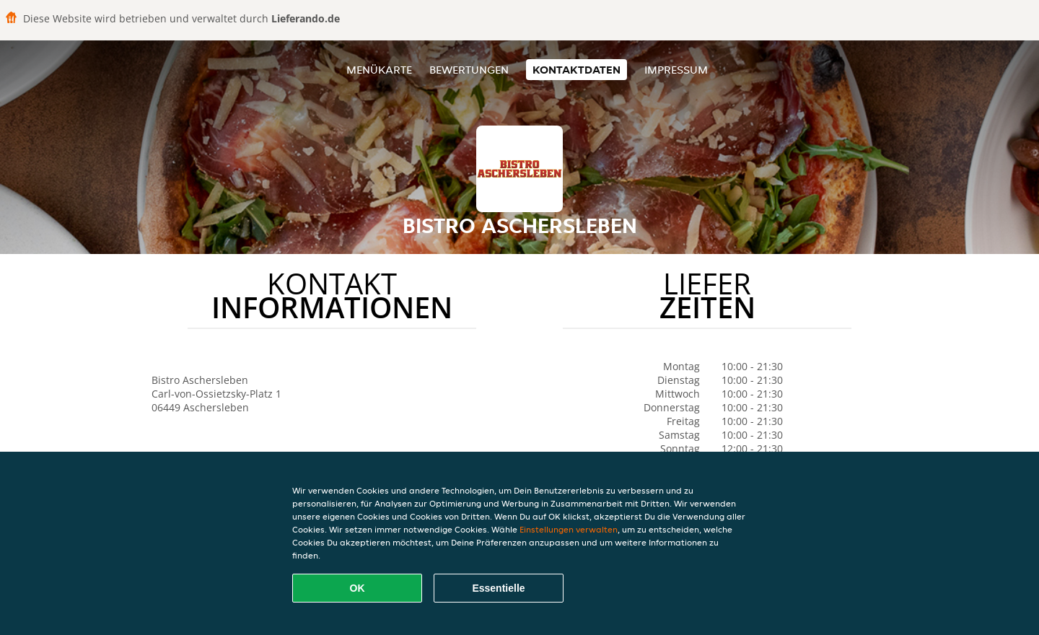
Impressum (676, 69)
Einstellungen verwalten (569, 529)
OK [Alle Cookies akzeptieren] (357, 588)
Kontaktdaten (576, 69)
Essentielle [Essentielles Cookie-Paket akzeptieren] (498, 588)
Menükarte (379, 69)
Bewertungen (469, 69)
